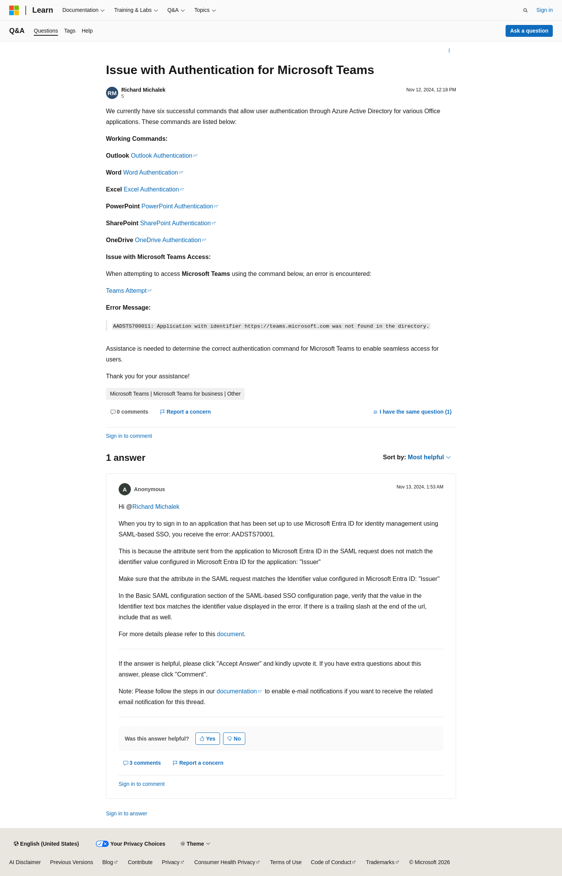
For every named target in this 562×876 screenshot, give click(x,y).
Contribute (140, 862)
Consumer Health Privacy (224, 862)
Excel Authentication (151, 189)
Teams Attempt (126, 290)
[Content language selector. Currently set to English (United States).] (46, 844)
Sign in (544, 10)
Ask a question (529, 31)
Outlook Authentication (161, 155)
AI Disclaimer (25, 862)
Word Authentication (150, 172)
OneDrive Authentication (168, 240)
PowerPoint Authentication (177, 206)
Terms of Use (285, 862)
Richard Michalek (143, 90)
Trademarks (380, 862)
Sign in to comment (129, 436)
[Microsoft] (14, 10)
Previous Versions (71, 862)
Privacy (171, 862)
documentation (237, 691)
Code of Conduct (331, 862)
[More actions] (449, 51)
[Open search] (525, 10)
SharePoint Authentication (175, 223)
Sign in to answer (126, 813)
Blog (107, 862)
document (230, 634)
